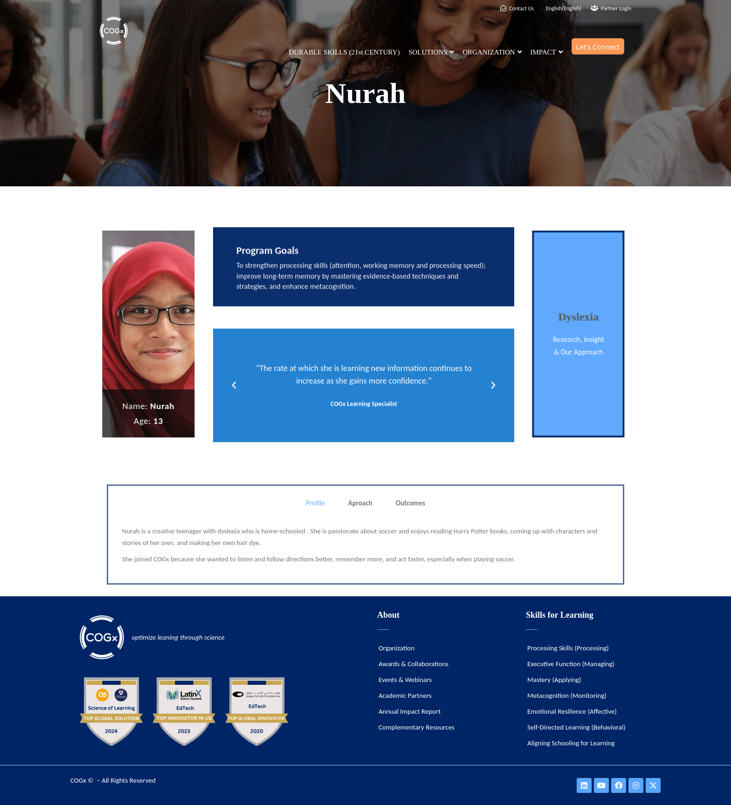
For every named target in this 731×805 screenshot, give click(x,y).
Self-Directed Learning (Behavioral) (576, 727)
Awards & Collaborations (413, 664)
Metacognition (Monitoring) (567, 695)
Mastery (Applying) (554, 679)
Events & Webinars (405, 679)
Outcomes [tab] (410, 557)
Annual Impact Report (410, 711)
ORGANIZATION (492, 52)
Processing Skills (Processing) (568, 648)
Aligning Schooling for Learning (571, 743)
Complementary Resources (417, 727)
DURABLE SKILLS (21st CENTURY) (344, 52)
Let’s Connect (598, 46)
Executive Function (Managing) (570, 664)
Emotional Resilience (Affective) (572, 711)
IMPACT (546, 52)
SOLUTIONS (431, 52)
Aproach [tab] (360, 557)
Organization (396, 648)
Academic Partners (405, 695)
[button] (234, 406)
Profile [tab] (315, 557)
